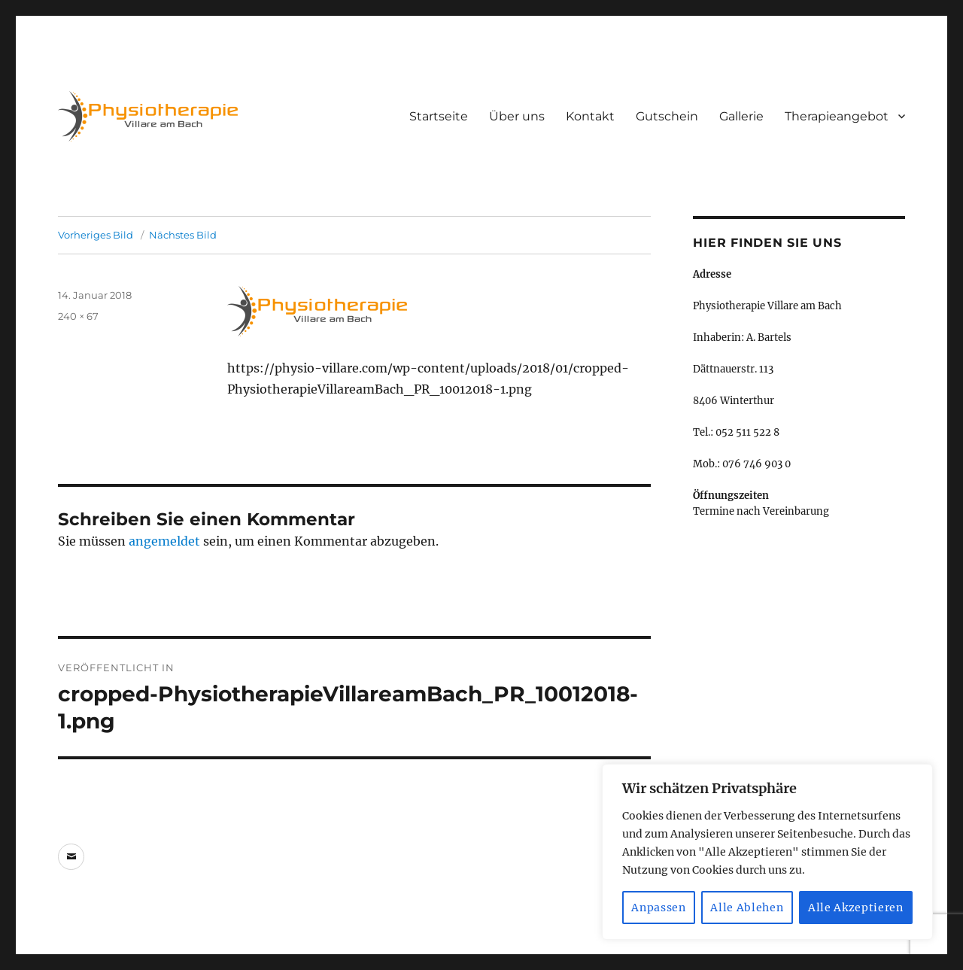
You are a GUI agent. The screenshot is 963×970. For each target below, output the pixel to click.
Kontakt (590, 116)
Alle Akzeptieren (856, 907)
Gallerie (741, 116)
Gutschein (667, 116)
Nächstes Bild (183, 235)
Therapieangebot (837, 116)
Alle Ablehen (746, 907)
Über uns (517, 116)
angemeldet (164, 541)
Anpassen (658, 907)
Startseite (438, 116)
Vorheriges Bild (95, 235)
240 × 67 (78, 316)
